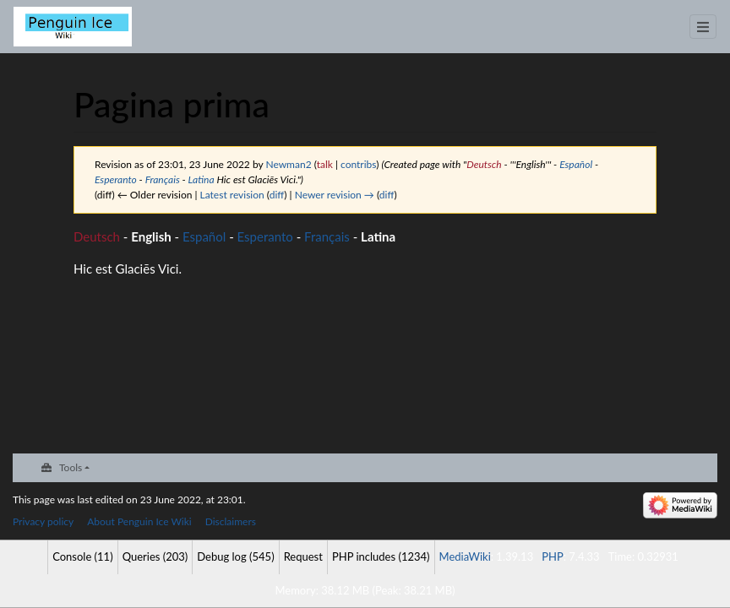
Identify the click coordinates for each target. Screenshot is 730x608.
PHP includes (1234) (381, 556)
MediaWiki (465, 556)
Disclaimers (230, 521)
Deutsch (483, 164)
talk (325, 164)
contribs (358, 164)
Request (303, 556)
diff (277, 194)
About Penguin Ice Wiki (139, 521)
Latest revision (232, 194)
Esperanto (116, 179)
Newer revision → (334, 194)
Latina (201, 179)
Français (162, 179)
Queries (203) (155, 556)
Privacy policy (43, 521)
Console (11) (82, 556)
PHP (553, 556)
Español (575, 164)
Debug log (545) (235, 556)
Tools (70, 467)
